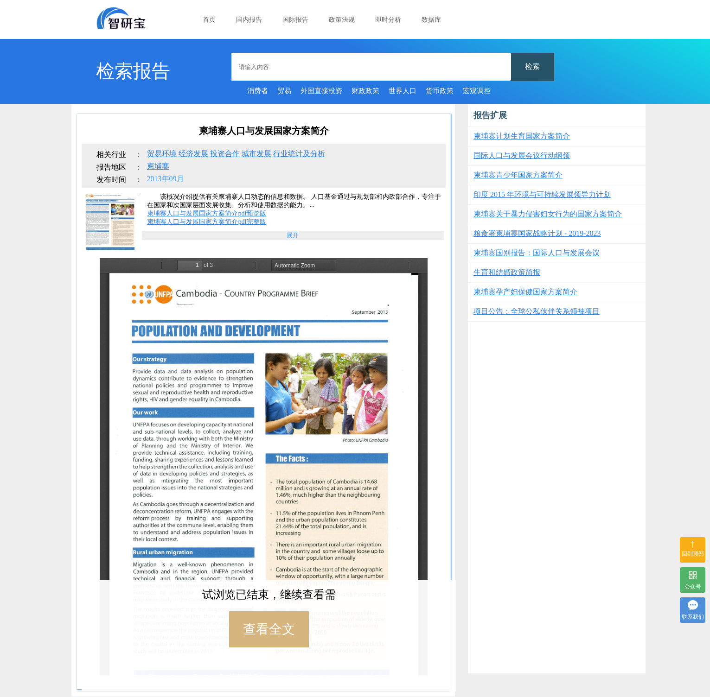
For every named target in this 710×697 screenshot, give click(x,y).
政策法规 (342, 19)
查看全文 (269, 629)
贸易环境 (162, 154)
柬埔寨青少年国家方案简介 (518, 175)
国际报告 (295, 19)
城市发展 (256, 154)
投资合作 (225, 154)
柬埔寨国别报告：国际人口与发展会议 (536, 253)
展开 (293, 235)
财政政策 (365, 91)
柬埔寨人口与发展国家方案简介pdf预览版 (206, 213)
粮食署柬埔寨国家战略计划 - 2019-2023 (537, 233)
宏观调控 (477, 91)
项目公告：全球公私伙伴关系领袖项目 (536, 311)
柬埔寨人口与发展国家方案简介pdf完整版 (206, 221)
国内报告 (249, 19)
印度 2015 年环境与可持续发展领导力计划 (542, 194)
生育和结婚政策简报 (506, 272)
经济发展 (193, 154)
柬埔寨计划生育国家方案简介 (521, 136)
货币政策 (440, 91)
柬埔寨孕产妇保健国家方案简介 (525, 292)
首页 (209, 19)
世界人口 (402, 91)
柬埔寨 (158, 166)
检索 (532, 66)
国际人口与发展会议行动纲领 (521, 155)
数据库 (431, 19)
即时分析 (388, 19)
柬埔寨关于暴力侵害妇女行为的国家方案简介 (547, 214)
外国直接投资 (321, 91)
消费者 (257, 91)
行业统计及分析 (299, 154)
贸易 (284, 91)
